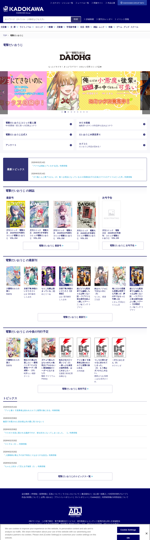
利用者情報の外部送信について (115, 497)
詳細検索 (89, 19)
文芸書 (5, 27)
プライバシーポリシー (63, 497)
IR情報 (34, 494)
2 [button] (65, 112)
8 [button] (84, 112)
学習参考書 (73, 27)
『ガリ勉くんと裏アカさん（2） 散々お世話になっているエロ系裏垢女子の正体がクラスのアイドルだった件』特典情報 (81, 177)
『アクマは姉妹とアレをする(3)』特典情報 (49, 166)
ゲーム (119, 27)
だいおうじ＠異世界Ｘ (90, 134)
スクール (134, 27)
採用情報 (43, 494)
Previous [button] (4, 92)
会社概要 (25, 494)
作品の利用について (30, 497)
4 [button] (72, 112)
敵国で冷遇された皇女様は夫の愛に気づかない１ (23, 422)
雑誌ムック (100, 27)
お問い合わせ (46, 497)
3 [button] (69, 112)
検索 (76, 19)
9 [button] (87, 112)
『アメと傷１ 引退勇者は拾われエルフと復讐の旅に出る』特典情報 (31, 410)
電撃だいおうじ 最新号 (50, 245)
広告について (54, 494)
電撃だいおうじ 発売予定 (74, 389)
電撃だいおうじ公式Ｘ (16, 134)
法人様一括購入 (99, 494)
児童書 (61, 27)
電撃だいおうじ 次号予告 (122, 245)
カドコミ (110, 145)
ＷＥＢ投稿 (110, 124)
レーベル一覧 (83, 3)
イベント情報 (122, 19)
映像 (112, 27)
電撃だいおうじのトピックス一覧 (74, 476)
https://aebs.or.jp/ (64, 526)
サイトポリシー (81, 497)
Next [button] (146, 92)
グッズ (126, 27)
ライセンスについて (70, 494)
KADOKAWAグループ (117, 494)
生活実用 (86, 27)
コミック (40, 27)
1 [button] (62, 112)
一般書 (51, 27)
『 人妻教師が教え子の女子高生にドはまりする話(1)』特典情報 (29, 455)
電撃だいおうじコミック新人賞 (37, 124)
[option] (75, 90)
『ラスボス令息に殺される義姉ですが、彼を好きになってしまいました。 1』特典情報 (40, 433)
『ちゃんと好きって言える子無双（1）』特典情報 (24, 466)
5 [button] (75, 112)
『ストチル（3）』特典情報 (15, 444)
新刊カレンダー (104, 19)
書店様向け (86, 494)
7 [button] (81, 112)
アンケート (11, 145)
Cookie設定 (95, 497)
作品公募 (111, 3)
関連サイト (98, 3)
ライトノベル (27, 27)
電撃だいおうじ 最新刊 (74, 317)
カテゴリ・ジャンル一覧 (62, 3)
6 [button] (78, 112)
